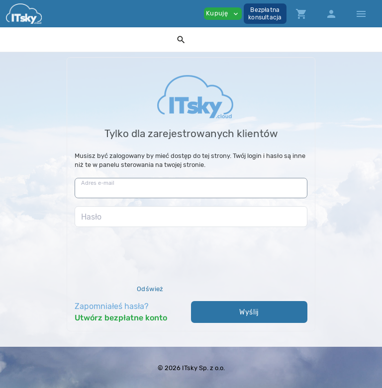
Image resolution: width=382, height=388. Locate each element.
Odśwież (150, 289)
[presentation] (150, 265)
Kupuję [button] (223, 13)
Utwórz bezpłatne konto (121, 317)
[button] (181, 39)
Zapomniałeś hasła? (112, 306)
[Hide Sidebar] (361, 14)
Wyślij (249, 312)
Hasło (91, 217)
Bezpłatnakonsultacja (265, 13)
